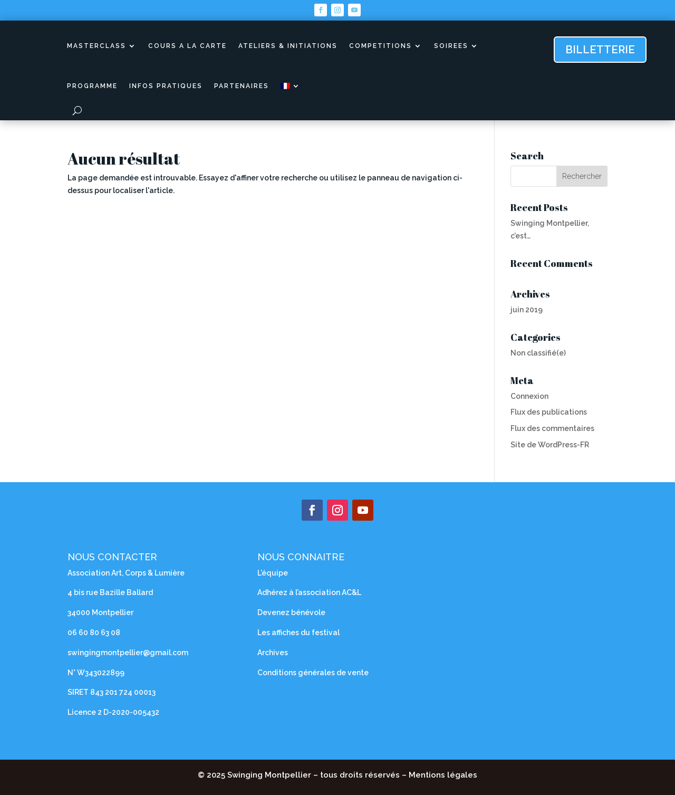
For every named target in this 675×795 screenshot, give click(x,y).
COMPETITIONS (380, 46)
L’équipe (272, 573)
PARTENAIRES (241, 86)
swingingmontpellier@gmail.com (129, 652)
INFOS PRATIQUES (165, 86)
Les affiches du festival (298, 632)
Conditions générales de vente (313, 672)
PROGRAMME (92, 86)
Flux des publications (548, 412)
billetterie (600, 49)
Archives (272, 652)
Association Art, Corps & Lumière (126, 573)
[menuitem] (291, 86)
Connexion (529, 396)
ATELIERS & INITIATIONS (288, 46)
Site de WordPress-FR (549, 444)
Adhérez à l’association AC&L (309, 592)
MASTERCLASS (96, 46)
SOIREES (451, 46)
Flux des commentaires (552, 428)
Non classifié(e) (538, 353)
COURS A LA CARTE (187, 46)
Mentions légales (443, 775)
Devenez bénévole (291, 612)
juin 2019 (526, 309)
